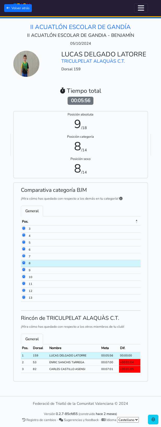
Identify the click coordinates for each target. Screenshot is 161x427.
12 (30, 291)
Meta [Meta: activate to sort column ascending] (126, 221)
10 (30, 277)
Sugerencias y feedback (79, 420)
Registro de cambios (39, 420)
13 (30, 298)
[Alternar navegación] (141, 8)
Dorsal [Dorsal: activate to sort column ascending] (44, 221)
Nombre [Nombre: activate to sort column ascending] (67, 221)
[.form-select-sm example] (128, 420)
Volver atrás (18, 8)
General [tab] (32, 211)
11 (30, 284)
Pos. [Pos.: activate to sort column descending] (25, 221)
